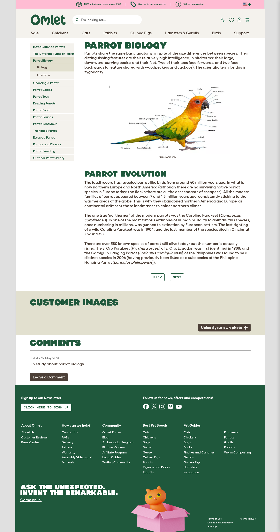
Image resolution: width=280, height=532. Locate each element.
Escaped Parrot (44, 137)
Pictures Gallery (113, 447)
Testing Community (116, 462)
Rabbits (148, 472)
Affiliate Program (114, 452)
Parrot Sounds (43, 117)
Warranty (68, 452)
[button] (221, 425)
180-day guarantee (190, 4)
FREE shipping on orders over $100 (98, 4)
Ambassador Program (117, 442)
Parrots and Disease (47, 144)
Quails (228, 442)
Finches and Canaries (199, 452)
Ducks (147, 447)
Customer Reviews (34, 437)
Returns (67, 447)
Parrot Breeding (44, 151)
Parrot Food (41, 110)
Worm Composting (237, 452)
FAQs (65, 437)
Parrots (148, 462)
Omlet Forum (111, 432)
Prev (157, 277)
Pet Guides (192, 425)
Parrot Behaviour (45, 123)
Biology (42, 67)
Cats (146, 432)
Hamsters (190, 467)
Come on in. (31, 500)
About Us (27, 432)
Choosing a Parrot (46, 83)
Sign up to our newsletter (148, 4)
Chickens (149, 437)
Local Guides (111, 457)
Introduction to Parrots (49, 47)
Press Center (30, 442)
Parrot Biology (43, 60)
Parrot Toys (41, 96)
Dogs (146, 442)
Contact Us (70, 432)
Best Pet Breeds (155, 425)
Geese (147, 452)
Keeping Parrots (44, 103)
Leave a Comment (49, 377)
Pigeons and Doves (156, 467)
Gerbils (189, 457)
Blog (105, 437)
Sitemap (212, 526)
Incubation (191, 472)
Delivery (67, 442)
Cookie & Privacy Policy (220, 522)
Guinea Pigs (151, 457)
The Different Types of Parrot (53, 53)
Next (177, 277)
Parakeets (231, 432)
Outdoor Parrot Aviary (48, 158)
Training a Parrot (45, 130)
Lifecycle (43, 75)
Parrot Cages (42, 89)
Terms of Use (215, 518)
